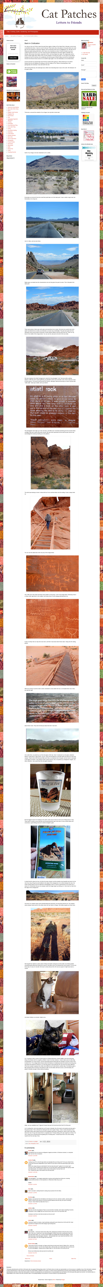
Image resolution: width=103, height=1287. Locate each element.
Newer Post (27, 1258)
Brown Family (31, 1243)
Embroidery (10, 123)
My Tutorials (85, 54)
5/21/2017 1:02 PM (32, 1184)
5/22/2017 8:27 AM (32, 1239)
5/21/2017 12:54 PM (32, 1172)
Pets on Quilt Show (12, 138)
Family (9, 128)
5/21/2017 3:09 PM (32, 1216)
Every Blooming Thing (12, 125)
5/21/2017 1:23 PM (32, 1192)
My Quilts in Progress (16, 36)
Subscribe (13, 58)
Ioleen (29, 1220)
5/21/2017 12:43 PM (32, 1155)
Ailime (54, 1279)
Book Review (11, 115)
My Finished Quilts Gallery (31, 36)
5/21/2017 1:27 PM (32, 1203)
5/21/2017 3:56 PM (32, 1225)
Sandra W (30, 1160)
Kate (29, 1189)
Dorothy (30, 1197)
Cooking (9, 122)
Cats (29, 1143)
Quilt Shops (10, 143)
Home (6, 36)
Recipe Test (10, 148)
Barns (9, 110)
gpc (29, 1230)
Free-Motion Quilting (12, 130)
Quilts (9, 147)
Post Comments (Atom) (36, 1261)
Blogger (63, 1279)
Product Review (11, 142)
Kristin (29, 1150)
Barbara (91, 42)
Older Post (73, 1258)
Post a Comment (30, 1255)
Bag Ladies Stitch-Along (13, 109)
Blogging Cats (11, 114)
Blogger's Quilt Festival (13, 112)
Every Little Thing (11, 127)
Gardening (10, 132)
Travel (37, 1143)
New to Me (10, 137)
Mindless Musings (12, 135)
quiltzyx (30, 1208)
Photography (33, 1143)
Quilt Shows (10, 145)
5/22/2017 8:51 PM (32, 1253)
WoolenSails (31, 1176)
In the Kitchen (11, 133)
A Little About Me (86, 52)
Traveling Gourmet (12, 152)
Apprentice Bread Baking (13, 107)
